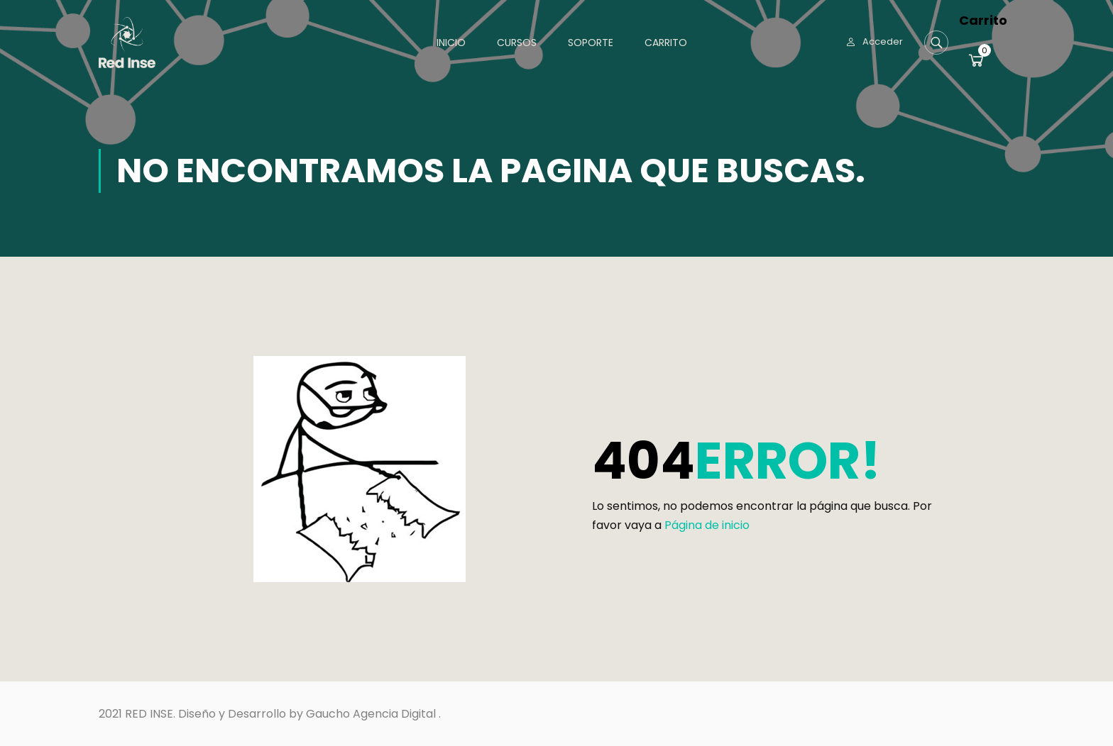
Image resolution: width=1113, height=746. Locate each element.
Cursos (517, 42)
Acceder (882, 41)
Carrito (666, 42)
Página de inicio (707, 525)
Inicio (451, 42)
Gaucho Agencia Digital (371, 714)
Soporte (590, 42)
